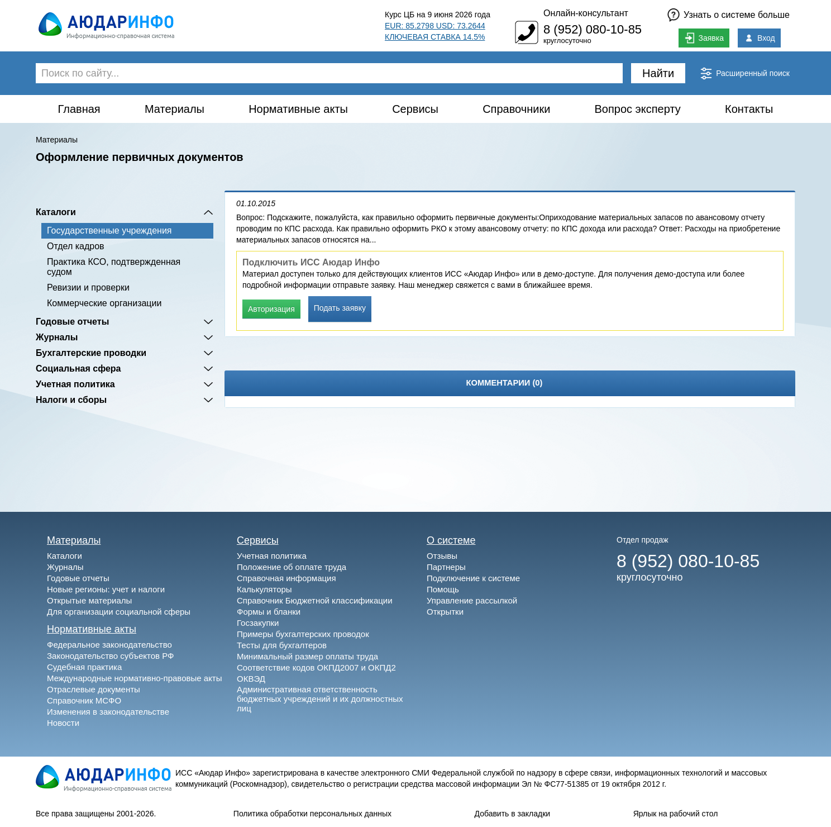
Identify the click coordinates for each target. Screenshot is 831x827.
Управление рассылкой (472, 600)
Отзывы (442, 555)
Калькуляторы (264, 589)
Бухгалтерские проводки (91, 353)
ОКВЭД (251, 678)
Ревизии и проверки (88, 287)
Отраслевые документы (93, 689)
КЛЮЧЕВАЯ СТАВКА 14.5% (435, 36)
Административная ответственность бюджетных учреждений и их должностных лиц (320, 699)
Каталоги (56, 212)
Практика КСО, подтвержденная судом (113, 267)
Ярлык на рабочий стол (675, 813)
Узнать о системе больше (737, 15)
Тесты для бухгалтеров (282, 645)
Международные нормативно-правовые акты (134, 678)
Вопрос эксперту (638, 109)
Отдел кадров (75, 246)
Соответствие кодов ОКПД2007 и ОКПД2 (316, 667)
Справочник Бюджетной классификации (315, 600)
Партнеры (446, 567)
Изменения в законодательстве (108, 711)
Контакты (749, 109)
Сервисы (415, 109)
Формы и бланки (268, 611)
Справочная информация (286, 578)
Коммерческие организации (104, 303)
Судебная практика (84, 667)
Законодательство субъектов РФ (110, 655)
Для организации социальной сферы (118, 611)
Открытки (445, 611)
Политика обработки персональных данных (312, 813)
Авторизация (271, 309)
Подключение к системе (473, 578)
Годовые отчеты (72, 321)
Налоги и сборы (71, 400)
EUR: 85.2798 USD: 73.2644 (435, 25)
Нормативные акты (298, 109)
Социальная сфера (78, 368)
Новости (63, 723)
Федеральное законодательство (109, 644)
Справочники (516, 109)
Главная (79, 109)
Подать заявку (340, 307)
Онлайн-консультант (585, 13)
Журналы (57, 337)
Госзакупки (258, 623)
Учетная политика (75, 384)
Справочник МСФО (84, 700)
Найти (658, 73)
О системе (451, 540)
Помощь (443, 589)
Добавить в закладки (513, 813)
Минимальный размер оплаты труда (307, 656)
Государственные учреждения (109, 230)
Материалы (174, 109)
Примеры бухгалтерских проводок (303, 634)
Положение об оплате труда (291, 567)
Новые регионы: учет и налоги (106, 589)
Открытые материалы (89, 600)
